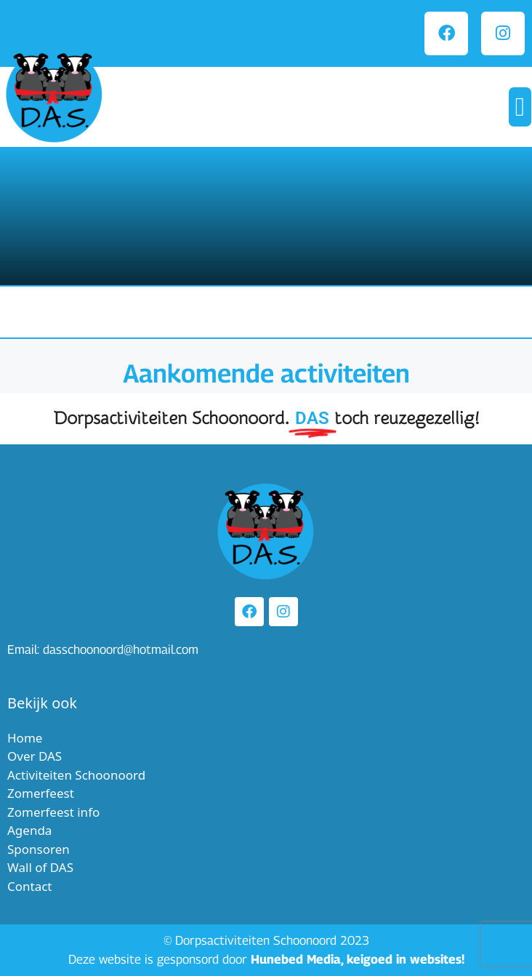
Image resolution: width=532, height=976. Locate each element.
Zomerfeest (40, 793)
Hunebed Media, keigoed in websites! (357, 959)
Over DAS (34, 756)
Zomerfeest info (53, 812)
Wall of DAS (40, 867)
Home (24, 737)
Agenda (29, 830)
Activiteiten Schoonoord (76, 775)
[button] (520, 107)
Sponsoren (38, 849)
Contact (29, 886)
